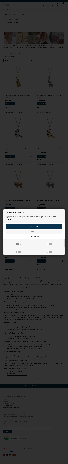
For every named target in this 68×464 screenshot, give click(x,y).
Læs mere (9, 219)
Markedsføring (49, 242)
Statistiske (49, 250)
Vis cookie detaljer (34, 236)
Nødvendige (19, 242)
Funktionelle (19, 250)
